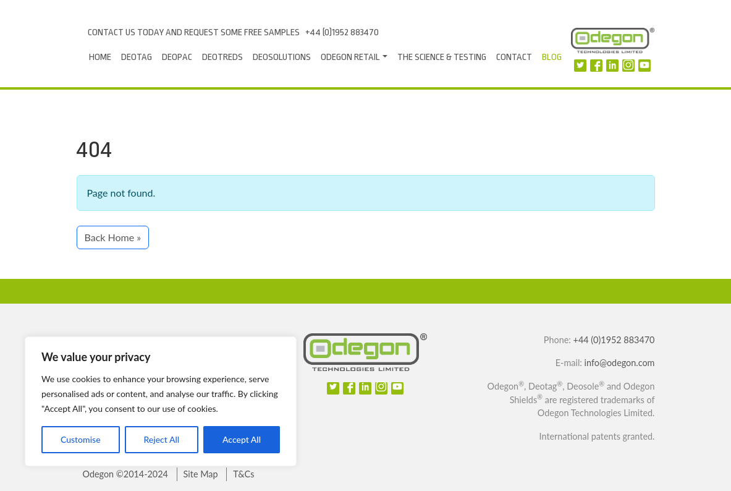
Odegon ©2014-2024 (125, 474)
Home (100, 57)
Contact (514, 57)
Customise (81, 439)
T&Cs (243, 474)
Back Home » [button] (113, 237)
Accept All (241, 439)
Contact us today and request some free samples (194, 32)
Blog (552, 57)
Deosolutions (282, 57)
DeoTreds (222, 57)
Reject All (161, 439)
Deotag (136, 57)
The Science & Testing (441, 57)
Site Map (201, 474)
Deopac (177, 57)
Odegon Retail (350, 57)
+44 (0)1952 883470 (342, 32)
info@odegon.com (620, 362)
